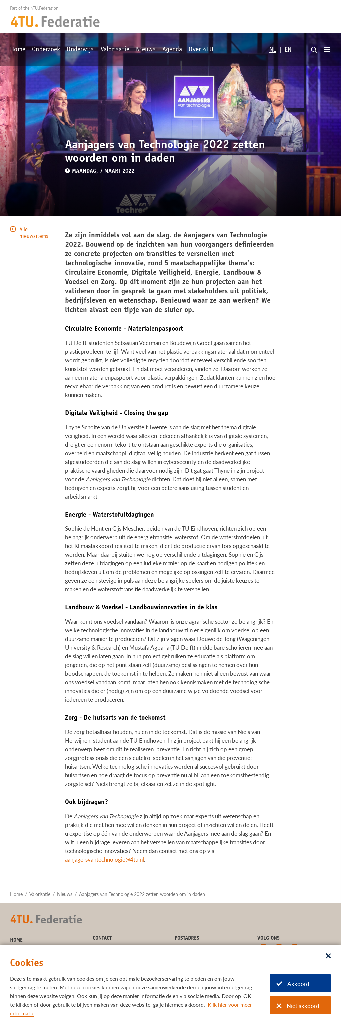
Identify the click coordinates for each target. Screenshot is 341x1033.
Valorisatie (115, 50)
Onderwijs (80, 50)
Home (17, 50)
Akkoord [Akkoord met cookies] (292, 983)
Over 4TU (201, 50)
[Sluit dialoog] (328, 956)
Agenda (172, 50)
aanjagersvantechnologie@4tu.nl (104, 859)
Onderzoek (46, 50)
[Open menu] (327, 50)
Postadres (187, 938)
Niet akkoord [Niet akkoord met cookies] (297, 1005)
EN (288, 50)
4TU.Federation (44, 8)
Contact (102, 938)
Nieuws (146, 50)
